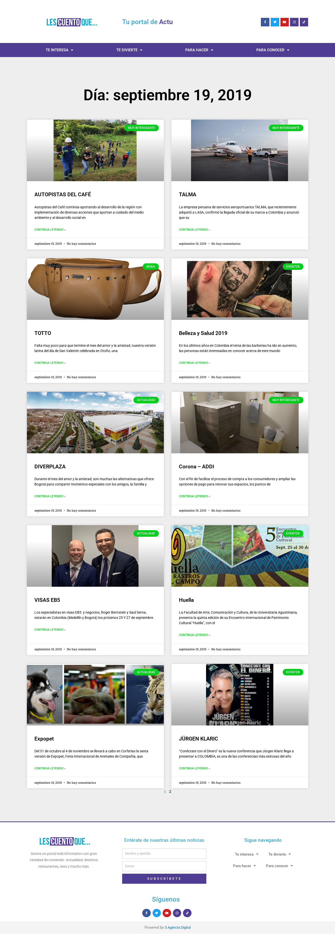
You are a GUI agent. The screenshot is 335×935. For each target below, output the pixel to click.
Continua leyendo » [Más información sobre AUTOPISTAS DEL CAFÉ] (50, 230)
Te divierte (129, 50)
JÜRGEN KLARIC (198, 740)
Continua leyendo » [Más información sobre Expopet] (50, 769)
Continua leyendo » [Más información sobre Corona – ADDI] (194, 497)
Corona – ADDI (196, 467)
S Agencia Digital (177, 928)
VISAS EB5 (47, 601)
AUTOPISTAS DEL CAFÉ (62, 194)
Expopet (44, 740)
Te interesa (59, 50)
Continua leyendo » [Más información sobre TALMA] (194, 230)
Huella (186, 601)
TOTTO (43, 333)
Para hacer (199, 50)
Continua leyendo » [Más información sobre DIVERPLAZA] (50, 497)
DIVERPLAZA (50, 467)
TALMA (187, 194)
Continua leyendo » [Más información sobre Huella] (194, 636)
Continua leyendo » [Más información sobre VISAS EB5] (50, 630)
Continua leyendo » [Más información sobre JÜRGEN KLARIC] (194, 769)
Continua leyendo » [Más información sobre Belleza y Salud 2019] (194, 363)
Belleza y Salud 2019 (203, 333)
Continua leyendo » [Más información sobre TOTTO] (50, 363)
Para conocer (272, 50)
